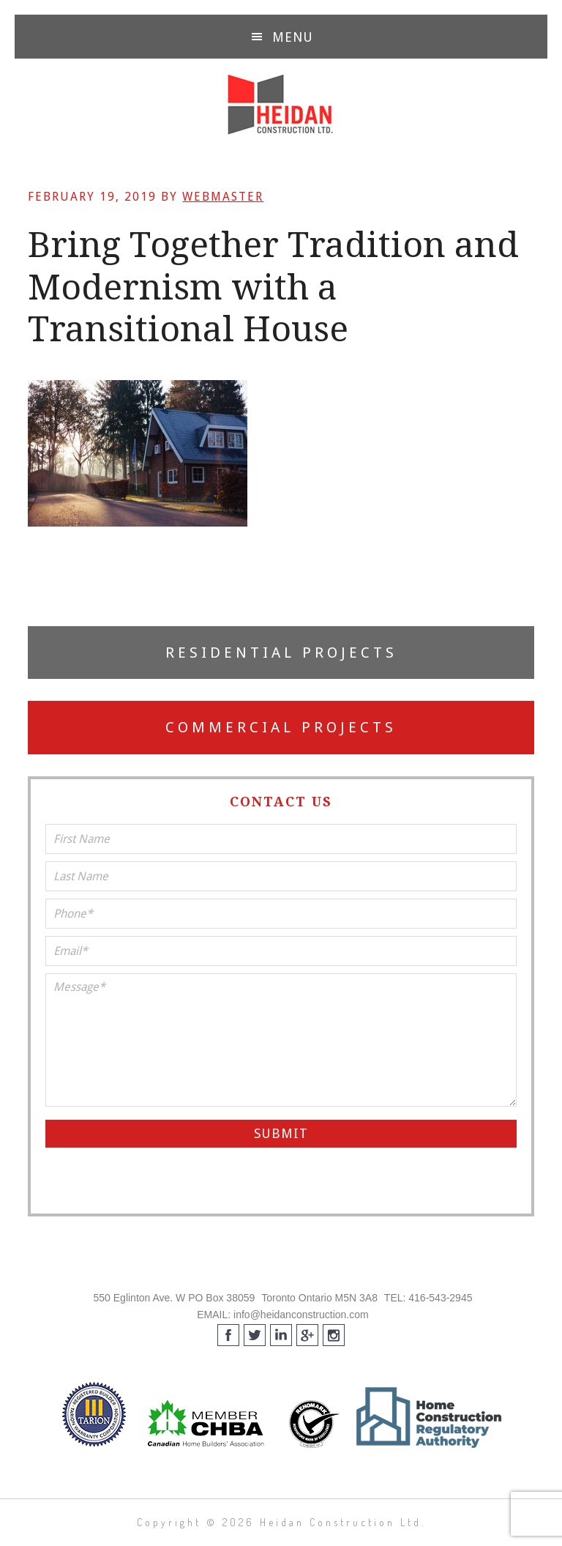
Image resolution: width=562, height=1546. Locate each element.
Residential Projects (281, 652)
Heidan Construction (281, 104)
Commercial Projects (281, 727)
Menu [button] (292, 37)
